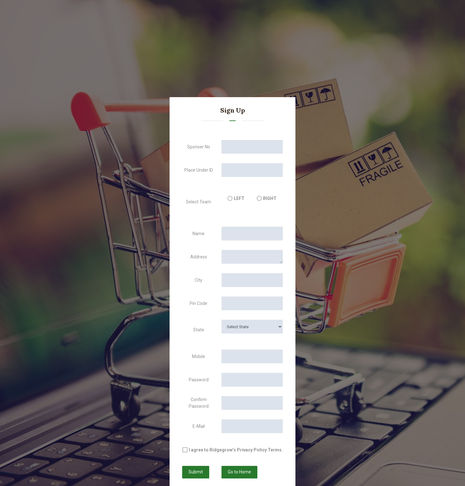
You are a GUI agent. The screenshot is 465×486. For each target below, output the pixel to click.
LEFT (239, 198)
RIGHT (270, 198)
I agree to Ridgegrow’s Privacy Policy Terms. (236, 449)
